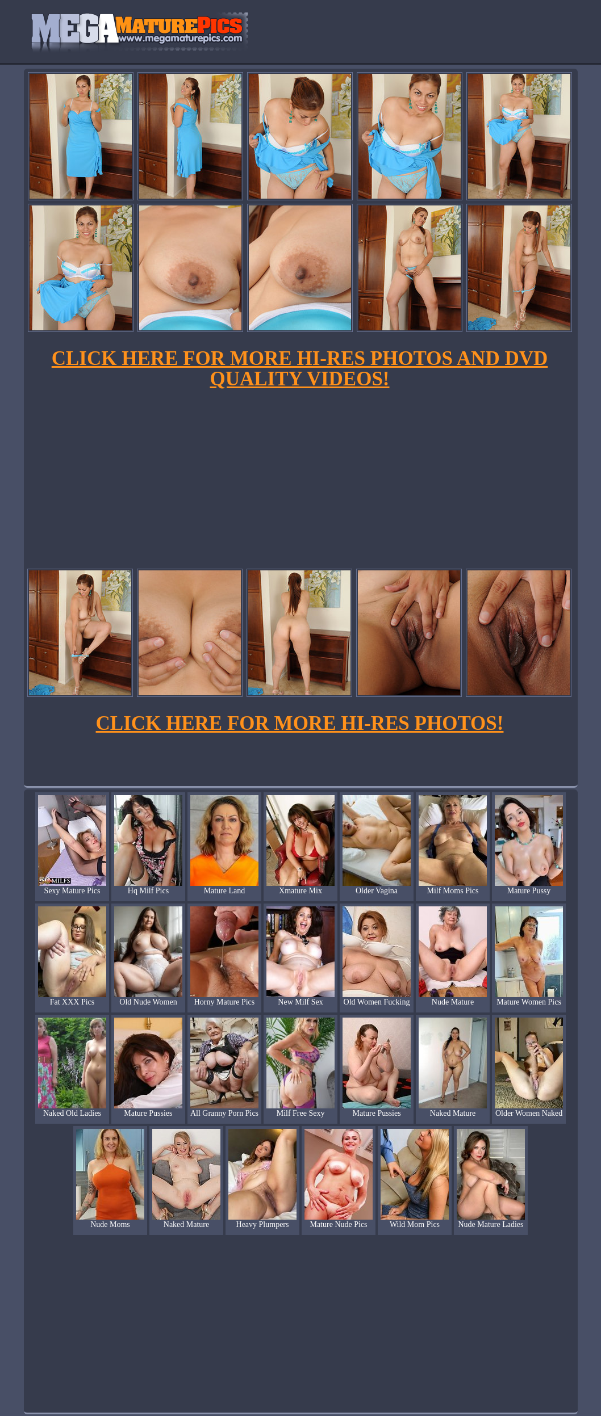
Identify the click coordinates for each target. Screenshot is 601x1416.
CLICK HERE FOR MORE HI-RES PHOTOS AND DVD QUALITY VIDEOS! (300, 368)
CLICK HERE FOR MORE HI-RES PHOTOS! (300, 723)
